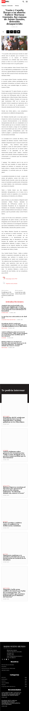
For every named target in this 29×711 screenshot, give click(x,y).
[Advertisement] (14, 615)
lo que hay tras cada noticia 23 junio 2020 (20, 293)
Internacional (5, 312)
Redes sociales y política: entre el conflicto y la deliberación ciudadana (12, 524)
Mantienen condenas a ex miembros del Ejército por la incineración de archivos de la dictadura (14, 557)
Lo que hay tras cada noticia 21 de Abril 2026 (14, 317)
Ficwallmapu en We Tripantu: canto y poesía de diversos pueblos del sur (8, 295)
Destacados (10, 5)
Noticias (17, 5)
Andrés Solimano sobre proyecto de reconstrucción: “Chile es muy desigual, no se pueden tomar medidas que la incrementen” (14, 334)
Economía (4, 337)
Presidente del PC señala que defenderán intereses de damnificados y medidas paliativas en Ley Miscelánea (14, 325)
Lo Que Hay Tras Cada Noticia (9, 319)
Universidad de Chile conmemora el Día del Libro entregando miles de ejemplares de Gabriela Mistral (11, 694)
